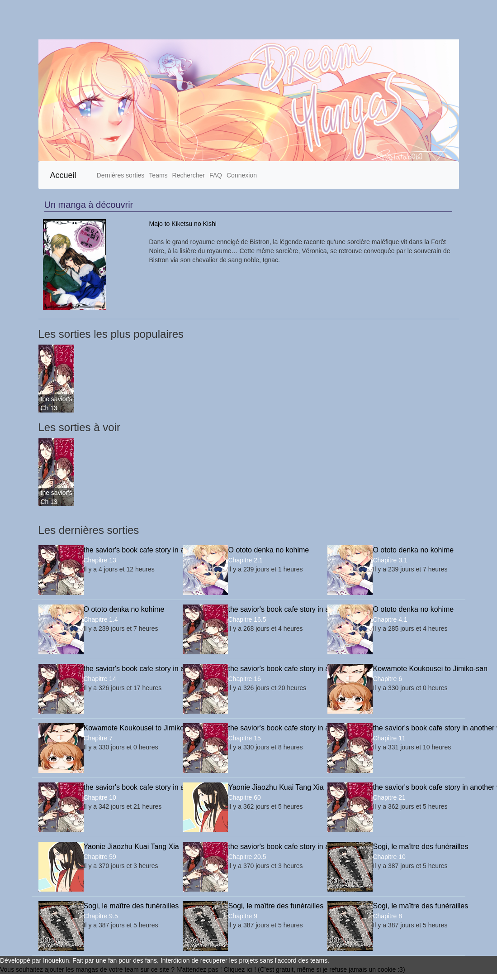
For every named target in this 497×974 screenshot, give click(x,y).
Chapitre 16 (244, 678)
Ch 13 (49, 408)
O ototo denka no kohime (268, 550)
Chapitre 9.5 (101, 916)
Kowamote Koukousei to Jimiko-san (416, 668)
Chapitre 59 (100, 856)
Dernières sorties (121, 175)
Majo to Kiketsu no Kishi (183, 223)
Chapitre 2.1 (245, 560)
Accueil (63, 175)
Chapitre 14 (100, 678)
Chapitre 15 (244, 738)
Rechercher (188, 175)
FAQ (215, 175)
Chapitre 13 (100, 560)
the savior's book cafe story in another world (56, 399)
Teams (158, 175)
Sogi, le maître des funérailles (416, 846)
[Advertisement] (231, 19)
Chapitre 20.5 (247, 856)
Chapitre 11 (389, 738)
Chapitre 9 (242, 916)
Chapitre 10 (100, 797)
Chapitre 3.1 (390, 560)
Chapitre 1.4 (101, 619)
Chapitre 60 (244, 797)
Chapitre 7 (98, 738)
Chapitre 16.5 (247, 619)
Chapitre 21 (389, 797)
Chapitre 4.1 (390, 619)
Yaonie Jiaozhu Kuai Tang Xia (271, 787)
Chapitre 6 (387, 678)
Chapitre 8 (387, 916)
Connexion (242, 175)
